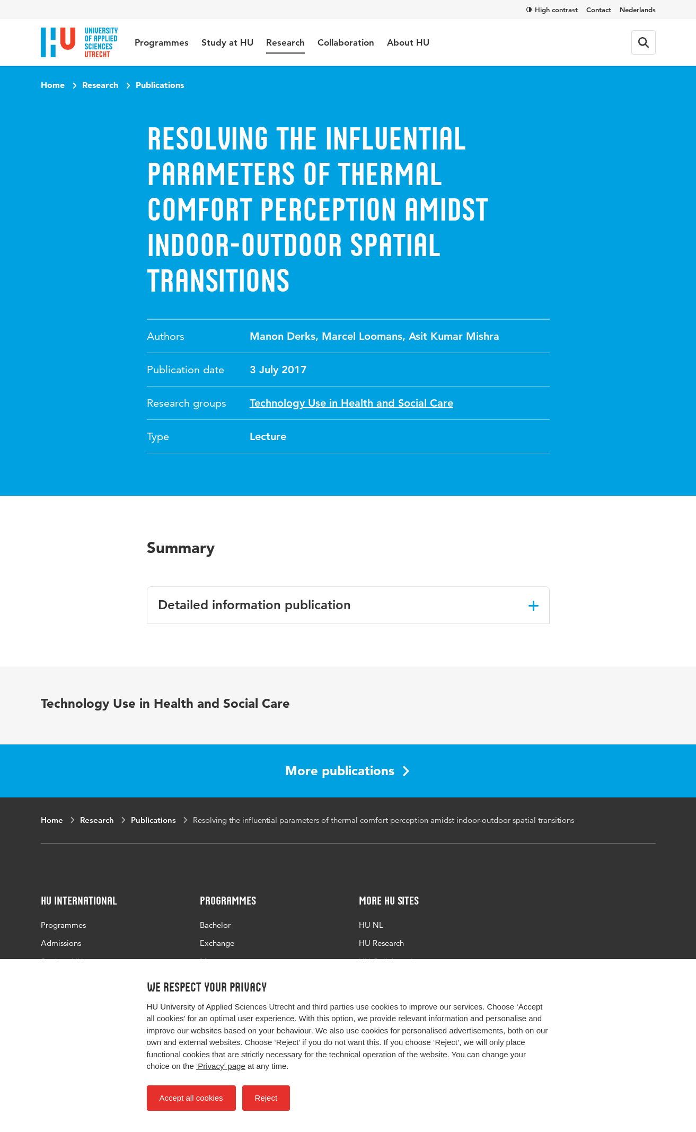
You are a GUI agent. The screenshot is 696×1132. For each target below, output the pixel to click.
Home (53, 85)
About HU (408, 42)
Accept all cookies (191, 1097)
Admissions (61, 943)
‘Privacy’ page (220, 1065)
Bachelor (215, 925)
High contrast (552, 9)
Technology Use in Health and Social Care (351, 403)
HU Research (381, 943)
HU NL (371, 925)
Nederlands (638, 9)
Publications (160, 85)
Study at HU (227, 42)
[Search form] (643, 42)
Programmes (162, 42)
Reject (266, 1097)
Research (285, 42)
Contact (598, 9)
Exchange (217, 943)
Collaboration (346, 42)
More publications (347, 770)
